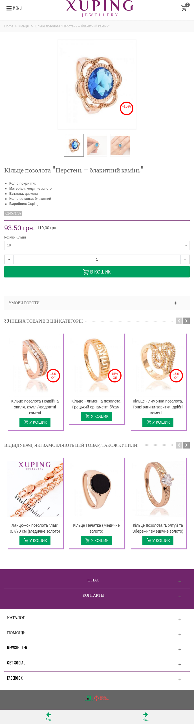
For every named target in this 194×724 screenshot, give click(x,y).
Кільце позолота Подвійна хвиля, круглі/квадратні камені (35, 407)
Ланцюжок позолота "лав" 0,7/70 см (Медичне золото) (35, 528)
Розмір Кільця (15, 237)
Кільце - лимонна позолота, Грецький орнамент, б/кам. (96, 404)
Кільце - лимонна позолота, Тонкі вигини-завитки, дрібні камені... (158, 407)
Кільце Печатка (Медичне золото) (96, 528)
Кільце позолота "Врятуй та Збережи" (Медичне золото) (158, 528)
